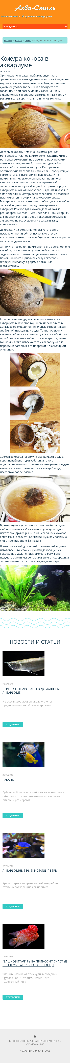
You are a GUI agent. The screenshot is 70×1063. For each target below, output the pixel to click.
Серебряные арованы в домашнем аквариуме (31, 690)
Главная (8, 40)
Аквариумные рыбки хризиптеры (30, 870)
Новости (22, 641)
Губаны (8, 780)
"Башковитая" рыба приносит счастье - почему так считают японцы (35, 963)
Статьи (18, 40)
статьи (28, 40)
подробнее (13, 724)
